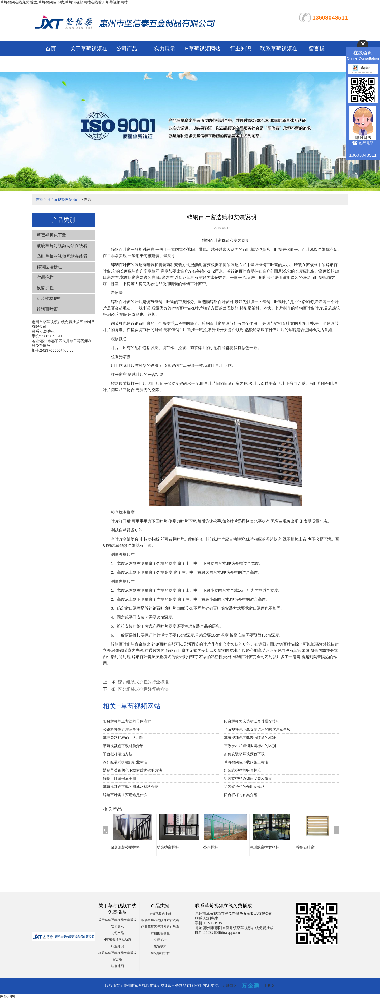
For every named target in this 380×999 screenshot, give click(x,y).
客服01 (361, 68)
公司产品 (126, 48)
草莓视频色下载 (51, 235)
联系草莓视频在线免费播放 (117, 953)
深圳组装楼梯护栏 (125, 847)
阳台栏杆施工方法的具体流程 (127, 721)
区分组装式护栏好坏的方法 (143, 689)
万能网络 (229, 985)
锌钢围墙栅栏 (49, 267)
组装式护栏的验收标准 (242, 770)
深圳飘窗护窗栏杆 (264, 847)
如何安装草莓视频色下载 (244, 754)
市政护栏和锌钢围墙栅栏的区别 (250, 746)
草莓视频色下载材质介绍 (123, 746)
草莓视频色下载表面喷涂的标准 (250, 737)
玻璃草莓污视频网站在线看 (62, 245)
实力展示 (164, 48)
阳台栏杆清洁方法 (117, 754)
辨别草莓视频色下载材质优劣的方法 (132, 770)
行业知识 (240, 48)
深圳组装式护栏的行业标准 (143, 682)
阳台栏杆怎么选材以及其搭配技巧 (251, 721)
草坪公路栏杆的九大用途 (123, 737)
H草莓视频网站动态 (64, 199)
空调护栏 (45, 277)
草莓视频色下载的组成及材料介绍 (130, 787)
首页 (50, 48)
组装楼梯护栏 (49, 298)
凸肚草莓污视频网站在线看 (62, 256)
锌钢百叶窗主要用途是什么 (125, 795)
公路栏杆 (210, 847)
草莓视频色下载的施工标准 (246, 762)
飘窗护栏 (45, 288)
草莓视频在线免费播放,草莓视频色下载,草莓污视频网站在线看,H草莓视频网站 (64, 2)
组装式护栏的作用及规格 (244, 787)
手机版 (269, 985)
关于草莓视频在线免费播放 (117, 920)
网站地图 (7, 996)
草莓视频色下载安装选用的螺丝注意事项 (257, 729)
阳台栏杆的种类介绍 (240, 795)
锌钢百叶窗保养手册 (119, 778)
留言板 (317, 48)
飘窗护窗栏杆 (168, 847)
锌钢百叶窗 (47, 309)
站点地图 (117, 966)
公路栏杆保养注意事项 (121, 729)
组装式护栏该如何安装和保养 (248, 778)
